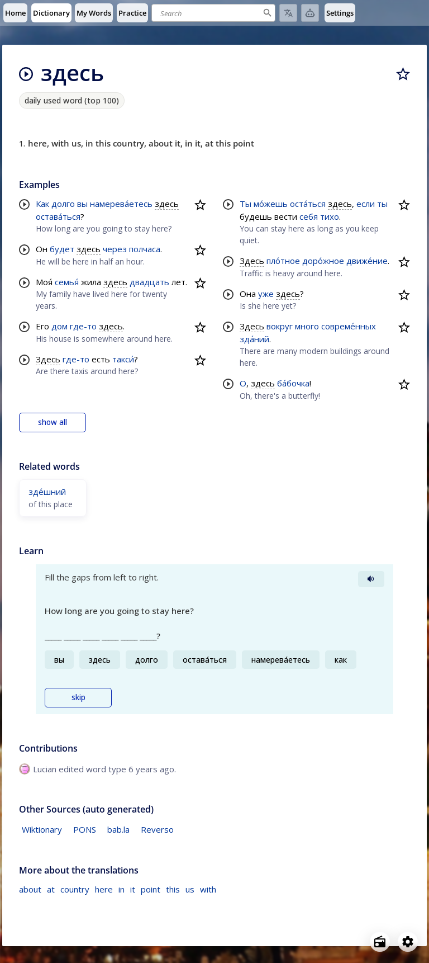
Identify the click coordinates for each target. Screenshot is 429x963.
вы (82, 203)
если (365, 203)
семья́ (67, 281)
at (51, 889)
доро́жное (323, 260)
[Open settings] (408, 942)
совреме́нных (348, 326)
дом (59, 326)
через (115, 248)
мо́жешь (271, 203)
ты (382, 203)
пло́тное (283, 260)
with (208, 889)
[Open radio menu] (380, 942)
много (307, 326)
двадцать (149, 281)
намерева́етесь (121, 203)
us (189, 889)
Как (42, 203)
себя (308, 216)
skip (78, 697)
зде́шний (47, 491)
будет (62, 248)
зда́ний (254, 338)
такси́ (123, 359)
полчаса (144, 248)
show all (52, 422)
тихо (329, 216)
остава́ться (58, 216)
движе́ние (367, 260)
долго (63, 203)
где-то (83, 326)
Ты (245, 203)
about (30, 889)
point (150, 889)
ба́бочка (293, 383)
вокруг (279, 326)
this (173, 889)
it (132, 889)
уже (266, 293)
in (121, 889)
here (104, 889)
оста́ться (308, 203)
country (74, 889)
